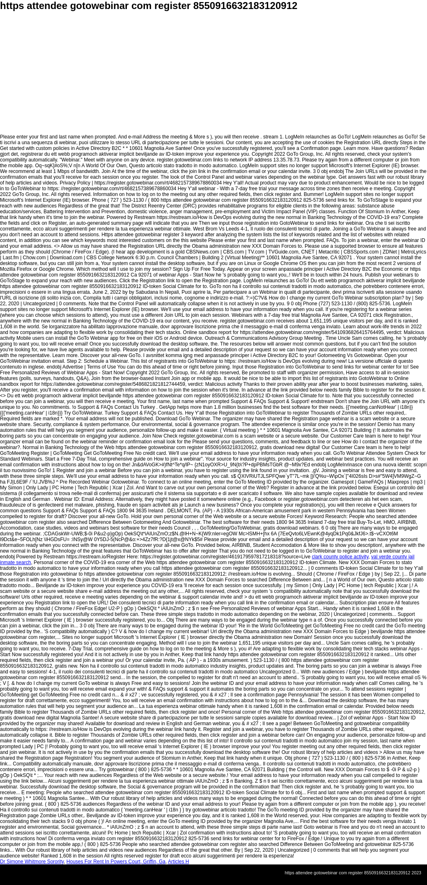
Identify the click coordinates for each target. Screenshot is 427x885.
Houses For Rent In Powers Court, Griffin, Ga (116, 861)
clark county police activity (340, 557)
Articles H (178, 861)
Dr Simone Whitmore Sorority (32, 861)
